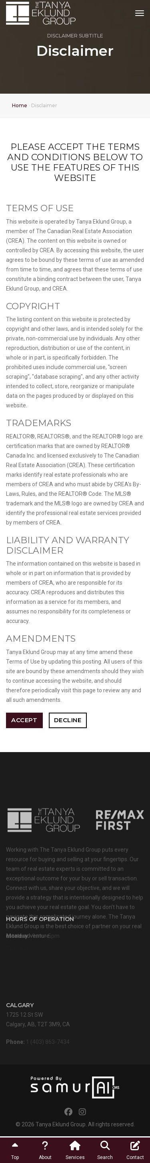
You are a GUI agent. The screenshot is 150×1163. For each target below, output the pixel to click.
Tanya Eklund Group (61, 1124)
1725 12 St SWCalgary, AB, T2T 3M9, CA (38, 1018)
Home (19, 105)
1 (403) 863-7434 (48, 1044)
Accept (24, 720)
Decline (68, 720)
